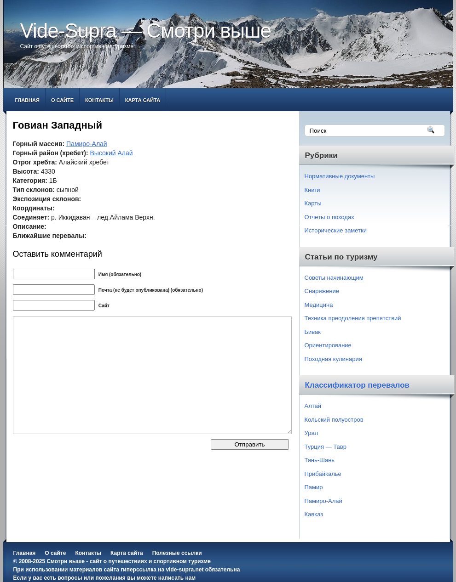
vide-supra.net (184, 569)
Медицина (319, 304)
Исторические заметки (336, 230)
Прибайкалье (323, 473)
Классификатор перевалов (357, 385)
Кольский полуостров (334, 419)
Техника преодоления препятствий (353, 318)
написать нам (177, 578)
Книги (312, 189)
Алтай (313, 405)
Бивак (313, 331)
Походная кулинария (333, 359)
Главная (27, 100)
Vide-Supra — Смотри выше (145, 30)
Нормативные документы (340, 176)
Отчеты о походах (329, 217)
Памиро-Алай (86, 143)
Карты (313, 203)
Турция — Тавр (326, 446)
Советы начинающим (334, 277)
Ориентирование (328, 345)
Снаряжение (322, 291)
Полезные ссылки (177, 553)
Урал (311, 432)
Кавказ (314, 514)
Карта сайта (142, 100)
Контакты (99, 100)
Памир (314, 487)
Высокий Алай (111, 153)
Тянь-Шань (320, 460)
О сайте (62, 100)
